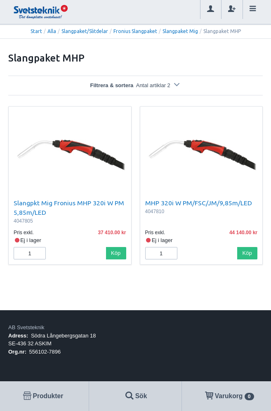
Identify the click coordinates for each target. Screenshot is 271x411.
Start (36, 31)
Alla (51, 31)
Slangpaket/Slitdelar (84, 31)
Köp (115, 253)
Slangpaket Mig (180, 31)
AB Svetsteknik (26, 327)
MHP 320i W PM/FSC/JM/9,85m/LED (198, 203)
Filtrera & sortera (135, 85)
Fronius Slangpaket (135, 31)
